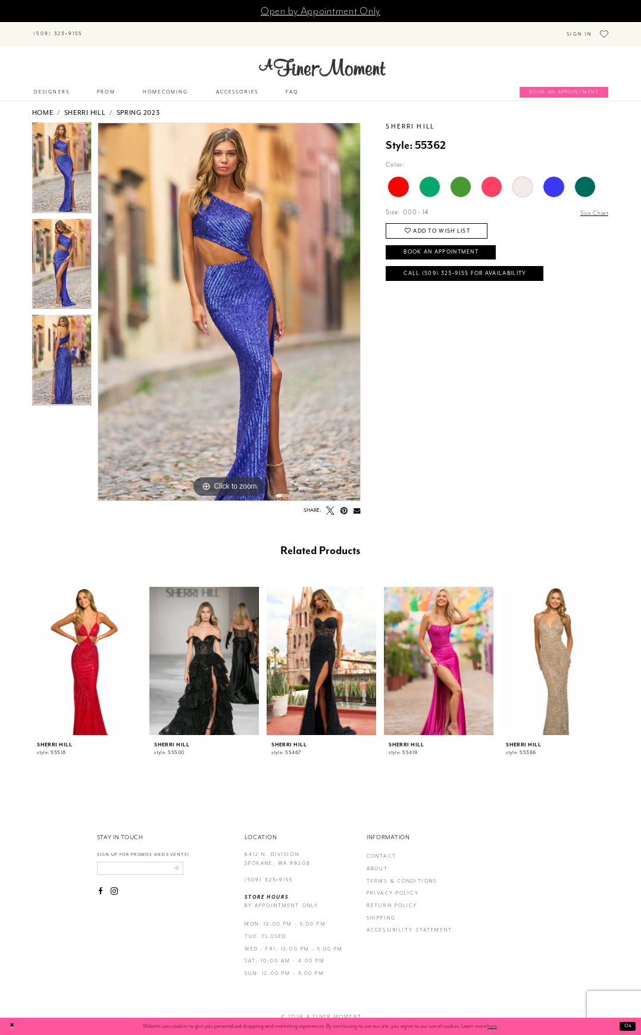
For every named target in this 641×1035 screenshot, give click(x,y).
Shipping (381, 909)
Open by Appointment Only (320, 10)
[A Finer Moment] (322, 59)
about (378, 860)
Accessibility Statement (409, 921)
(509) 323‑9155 (269, 871)
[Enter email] (144, 860)
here (492, 1026)
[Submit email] (184, 860)
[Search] (142, 28)
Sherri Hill (85, 104)
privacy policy (393, 884)
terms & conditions (402, 872)
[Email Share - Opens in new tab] (357, 502)
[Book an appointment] (564, 84)
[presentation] (87, 652)
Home (43, 104)
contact (381, 848)
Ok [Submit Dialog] (627, 1026)
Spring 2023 (138, 104)
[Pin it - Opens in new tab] (344, 502)
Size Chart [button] (593, 204)
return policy (392, 897)
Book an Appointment (447, 246)
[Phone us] (58, 30)
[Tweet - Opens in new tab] (330, 502)
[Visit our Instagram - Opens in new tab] (114, 884)
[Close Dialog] (13, 1026)
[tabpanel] (62, 162)
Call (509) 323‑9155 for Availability (472, 269)
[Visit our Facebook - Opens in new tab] (101, 884)
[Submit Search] (99, 28)
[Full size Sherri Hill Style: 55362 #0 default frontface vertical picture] (229, 303)
